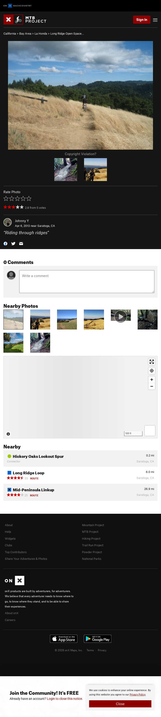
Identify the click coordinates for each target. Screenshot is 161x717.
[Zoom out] (151, 386)
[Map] (80, 397)
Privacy (102, 650)
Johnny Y (22, 221)
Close (120, 704)
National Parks (91, 558)
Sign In (141, 19)
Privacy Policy (137, 694)
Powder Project (92, 552)
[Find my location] (151, 370)
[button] (5, 243)
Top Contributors (16, 552)
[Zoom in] (151, 379)
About (9, 525)
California (9, 33)
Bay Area (25, 33)
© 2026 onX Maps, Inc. (69, 650)
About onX (12, 613)
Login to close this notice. (65, 699)
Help (8, 531)
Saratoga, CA (46, 226)
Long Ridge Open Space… (67, 33)
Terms (90, 650)
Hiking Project (91, 538)
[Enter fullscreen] (151, 361)
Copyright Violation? (80, 154)
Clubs (8, 545)
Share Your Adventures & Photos (26, 558)
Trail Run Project (92, 545)
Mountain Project (93, 525)
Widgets (10, 538)
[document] (120, 697)
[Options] (150, 431)
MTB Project (90, 531)
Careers (10, 620)
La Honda (41, 33)
